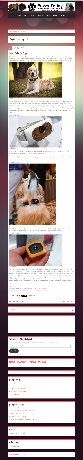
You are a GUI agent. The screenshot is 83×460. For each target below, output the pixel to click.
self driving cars (68, 56)
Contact (32, 15)
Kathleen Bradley (15, 416)
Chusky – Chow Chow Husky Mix (28, 410)
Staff (48, 15)
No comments (14, 301)
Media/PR (40, 15)
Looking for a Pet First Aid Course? (19, 383)
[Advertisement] (41, 24)
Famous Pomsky (15, 385)
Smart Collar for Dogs (18, 53)
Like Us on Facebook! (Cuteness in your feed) (27, 362)
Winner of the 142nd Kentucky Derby (20, 388)
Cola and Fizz (24, 301)
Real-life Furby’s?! (20, 413)
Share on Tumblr (32, 295)
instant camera (43, 58)
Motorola (11, 98)
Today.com (44, 288)
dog (65, 301)
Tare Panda (18, 408)
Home (19, 15)
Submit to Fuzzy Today (59, 15)
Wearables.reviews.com (43, 290)
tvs (62, 56)
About (25, 15)
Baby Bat (23, 416)
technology (70, 301)
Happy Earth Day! (15, 394)
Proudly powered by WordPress (17, 454)
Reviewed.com (13, 148)
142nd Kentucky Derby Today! (18, 391)
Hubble (23, 156)
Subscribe (14, 351)
